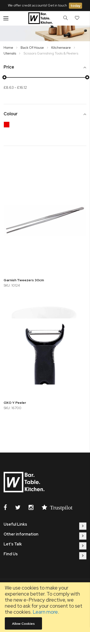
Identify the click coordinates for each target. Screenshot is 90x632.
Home (9, 47)
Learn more (45, 612)
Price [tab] (9, 67)
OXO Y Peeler (15, 402)
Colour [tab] (11, 114)
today (75, 5)
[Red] (8, 126)
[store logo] (41, 18)
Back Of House (33, 47)
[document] (45, 607)
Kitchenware (61, 47)
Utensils (10, 53)
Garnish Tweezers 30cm (24, 280)
